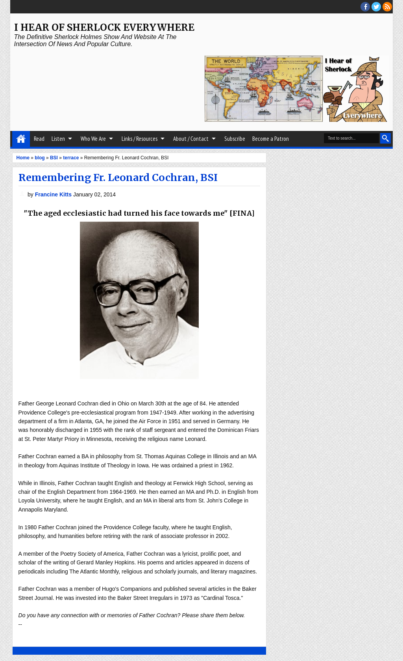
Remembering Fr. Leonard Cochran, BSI (118, 177)
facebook (365, 6)
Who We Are (93, 138)
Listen (58, 138)
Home (21, 139)
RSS (387, 6)
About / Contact (191, 138)
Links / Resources (139, 138)
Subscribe (234, 138)
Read (39, 138)
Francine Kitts (54, 194)
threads (376, 6)
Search (385, 138)
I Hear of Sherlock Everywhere (104, 27)
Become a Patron (270, 138)
